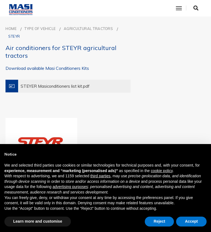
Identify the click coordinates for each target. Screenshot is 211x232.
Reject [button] (159, 221)
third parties (100, 176)
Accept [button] (191, 221)
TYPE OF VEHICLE (40, 28)
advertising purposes (70, 186)
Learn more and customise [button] (37, 221)
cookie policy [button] (162, 171)
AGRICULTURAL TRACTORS (88, 28)
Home (10, 28)
